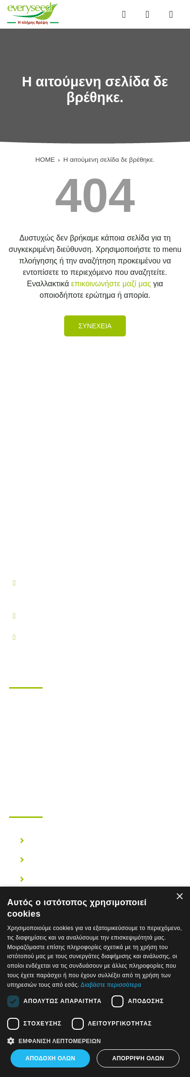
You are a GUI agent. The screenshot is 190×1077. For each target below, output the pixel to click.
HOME (45, 159)
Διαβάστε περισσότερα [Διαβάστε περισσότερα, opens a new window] (111, 985)
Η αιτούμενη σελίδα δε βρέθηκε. (109, 159)
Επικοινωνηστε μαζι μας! (68, 762)
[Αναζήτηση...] (147, 14)
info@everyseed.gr (54, 637)
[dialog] (95, 982)
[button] (95, 1040)
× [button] (179, 896)
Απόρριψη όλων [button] (138, 1058)
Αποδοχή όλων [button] (50, 1058)
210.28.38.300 (46, 615)
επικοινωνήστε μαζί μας (111, 284)
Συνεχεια (95, 326)
